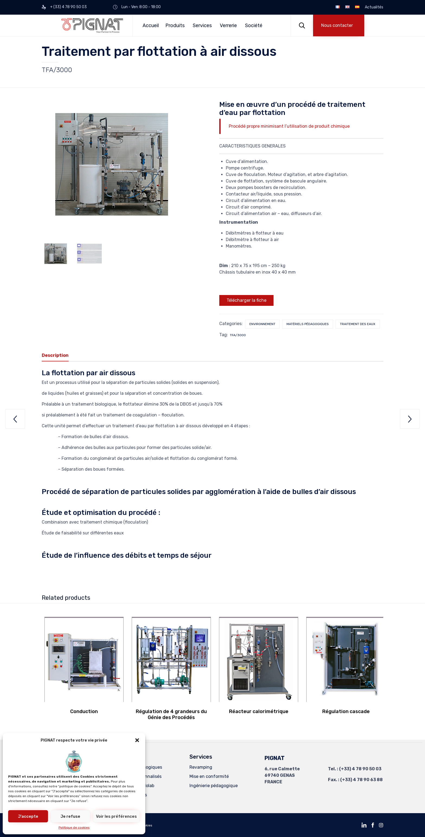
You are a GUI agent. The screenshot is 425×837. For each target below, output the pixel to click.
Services (202, 25)
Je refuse (70, 816)
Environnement (262, 324)
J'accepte (28, 816)
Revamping (200, 767)
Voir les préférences (116, 816)
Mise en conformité (209, 776)
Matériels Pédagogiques (137, 767)
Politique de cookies (74, 827)
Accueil (151, 25)
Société (253, 25)
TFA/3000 (238, 335)
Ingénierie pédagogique (213, 785)
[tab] (58, 355)
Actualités (374, 7)
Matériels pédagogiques (307, 324)
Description (55, 355)
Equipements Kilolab (133, 785)
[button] (137, 740)
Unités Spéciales (130, 794)
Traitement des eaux (357, 324)
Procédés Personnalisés (137, 776)
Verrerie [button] (228, 25)
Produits (175, 25)
